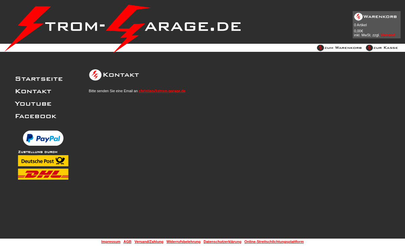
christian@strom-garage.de (162, 91)
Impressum (110, 242)
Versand (388, 35)
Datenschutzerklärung (222, 242)
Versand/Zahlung (148, 242)
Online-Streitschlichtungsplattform (274, 242)
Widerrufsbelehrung (183, 242)
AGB (128, 242)
